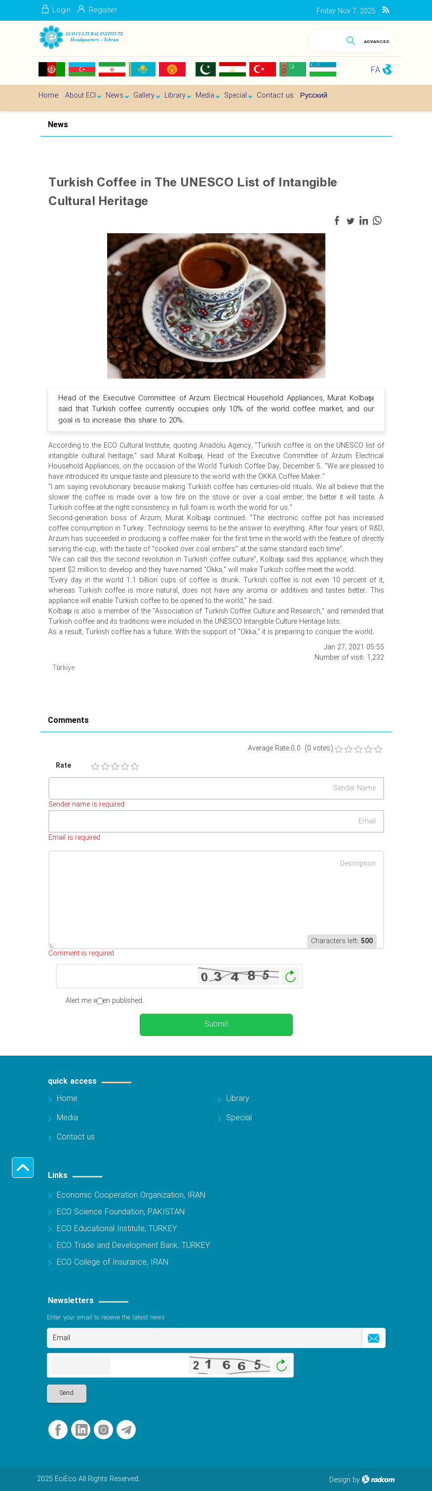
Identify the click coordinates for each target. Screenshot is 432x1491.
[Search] (325, 38)
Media (67, 1118)
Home (67, 1099)
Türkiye (63, 668)
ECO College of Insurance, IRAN (112, 1262)
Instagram (103, 1430)
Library (237, 1099)
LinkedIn (81, 1430)
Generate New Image (290, 976)
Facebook (58, 1430)
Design (340, 1480)
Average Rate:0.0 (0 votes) (290, 749)
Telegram (126, 1430)
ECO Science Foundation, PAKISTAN (121, 1212)
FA (375, 70)
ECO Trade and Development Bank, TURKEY (133, 1246)
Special (239, 1118)
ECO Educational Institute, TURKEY (117, 1229)
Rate (63, 766)
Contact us (76, 1137)
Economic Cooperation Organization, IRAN (131, 1195)
